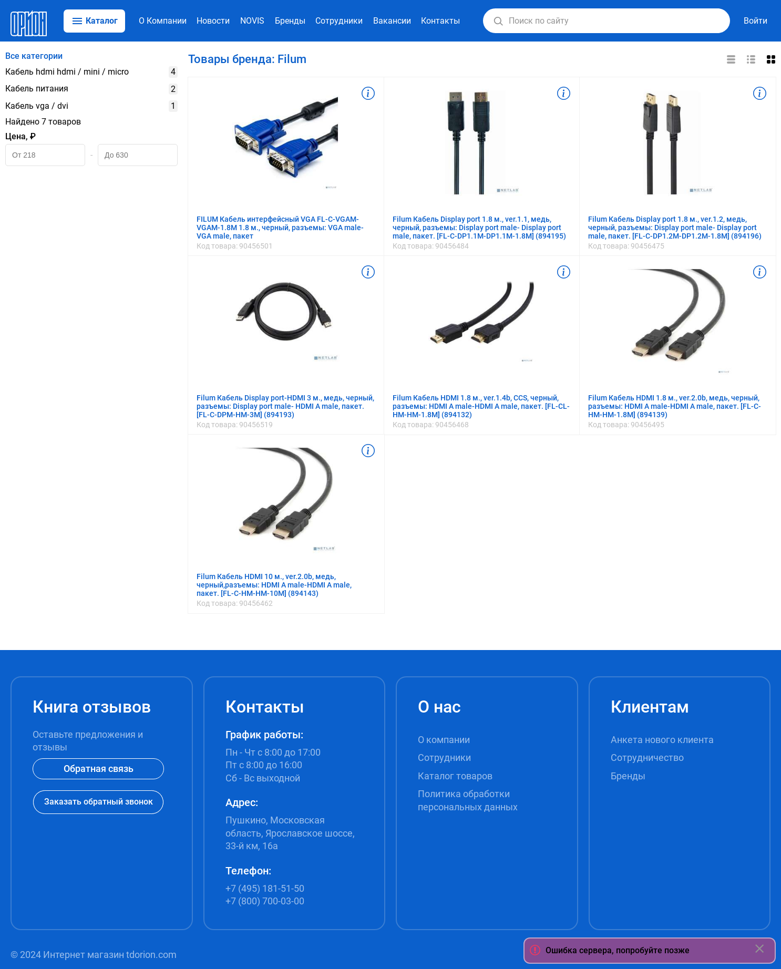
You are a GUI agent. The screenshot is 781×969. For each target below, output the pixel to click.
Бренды (290, 21)
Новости (213, 21)
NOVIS (252, 21)
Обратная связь (98, 768)
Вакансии (392, 21)
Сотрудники (339, 21)
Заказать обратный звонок (98, 802)
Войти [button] (755, 21)
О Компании (163, 21)
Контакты (440, 21)
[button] (498, 21)
